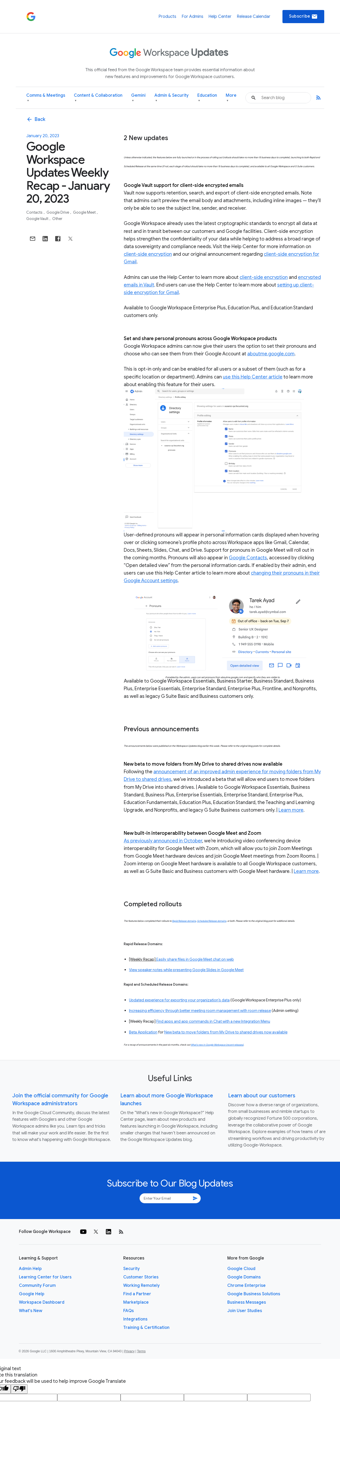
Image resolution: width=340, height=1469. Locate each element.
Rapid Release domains (184, 921)
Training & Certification (146, 1327)
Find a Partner (137, 1294)
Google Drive (58, 212)
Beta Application (143, 1032)
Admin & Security (171, 98)
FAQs (128, 1310)
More (231, 98)
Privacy (129, 1351)
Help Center (219, 16)
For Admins (192, 16)
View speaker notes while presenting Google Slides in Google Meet (186, 970)
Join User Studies (244, 1310)
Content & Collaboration (98, 98)
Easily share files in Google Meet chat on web (195, 959)
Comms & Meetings (45, 98)
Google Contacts (248, 558)
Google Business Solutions (253, 1294)
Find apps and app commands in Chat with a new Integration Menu (213, 1021)
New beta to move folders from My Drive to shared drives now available (225, 1032)
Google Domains (244, 1277)
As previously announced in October (163, 841)
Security (131, 1268)
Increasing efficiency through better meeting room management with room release (200, 1010)
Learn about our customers (261, 1095)
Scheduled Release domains (211, 921)
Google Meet (84, 212)
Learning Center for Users (45, 1277)
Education (207, 98)
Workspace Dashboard (41, 1302)
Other (57, 218)
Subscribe (303, 16)
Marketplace (136, 1302)
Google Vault (37, 218)
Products (167, 16)
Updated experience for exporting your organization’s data (179, 1000)
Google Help (31, 1294)
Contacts (34, 212)
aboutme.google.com (271, 354)
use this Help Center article (252, 377)
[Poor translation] (19, 1389)
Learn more (291, 810)
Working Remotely (141, 1285)
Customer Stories (140, 1277)
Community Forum (37, 1285)
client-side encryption (148, 254)
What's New (30, 1310)
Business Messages (246, 1302)
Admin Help (30, 1268)
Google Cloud (241, 1268)
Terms (141, 1351)
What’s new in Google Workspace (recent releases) (217, 1044)
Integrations (135, 1319)
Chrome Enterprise (246, 1285)
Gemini (138, 98)
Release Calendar (253, 16)
